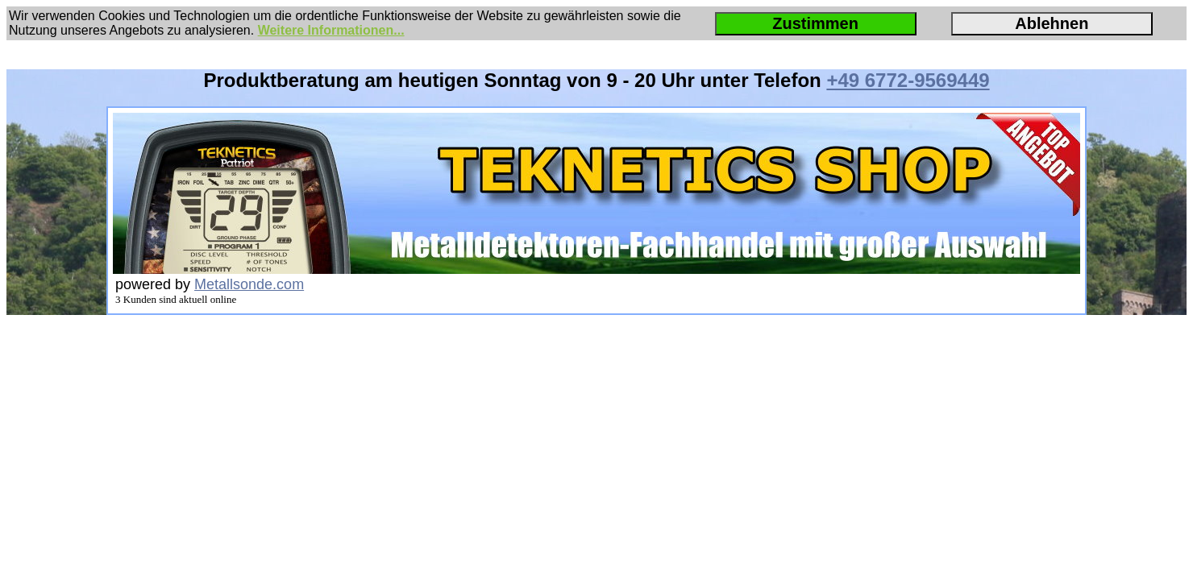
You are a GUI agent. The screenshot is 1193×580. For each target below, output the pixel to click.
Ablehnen (1051, 23)
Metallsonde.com (249, 284)
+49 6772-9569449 (907, 80)
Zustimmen (815, 23)
